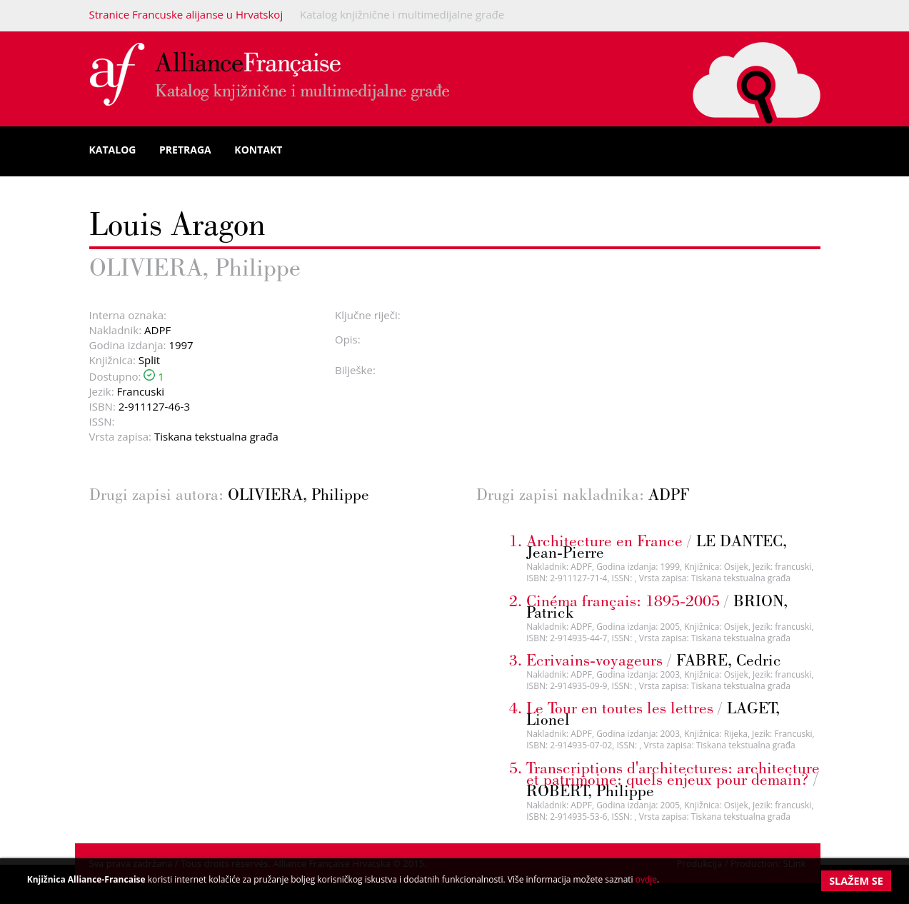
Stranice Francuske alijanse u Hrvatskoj (186, 14)
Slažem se (856, 881)
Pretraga (185, 149)
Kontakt (258, 149)
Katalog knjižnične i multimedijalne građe (402, 14)
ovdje (646, 879)
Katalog (112, 149)
